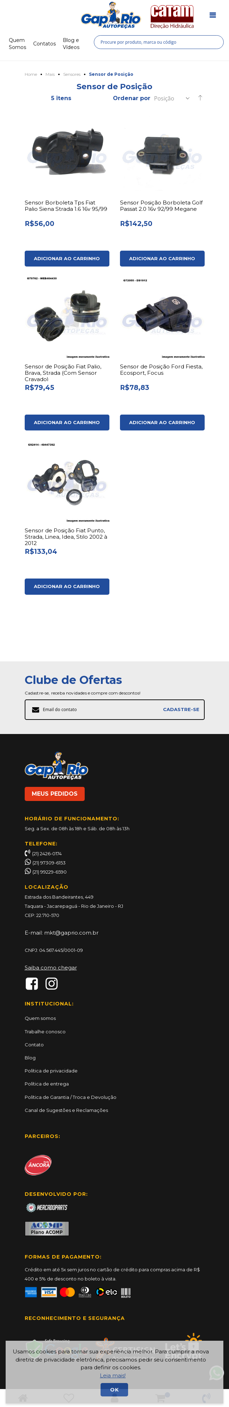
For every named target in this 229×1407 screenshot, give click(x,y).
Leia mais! (113, 1375)
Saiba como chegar (51, 967)
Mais (50, 73)
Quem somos (40, 1018)
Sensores (71, 73)
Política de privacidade (51, 1070)
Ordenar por (131, 97)
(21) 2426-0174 (43, 853)
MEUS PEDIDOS (55, 793)
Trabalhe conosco (45, 1031)
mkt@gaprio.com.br (71, 932)
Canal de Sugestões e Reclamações (66, 1110)
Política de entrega (47, 1084)
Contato (34, 1044)
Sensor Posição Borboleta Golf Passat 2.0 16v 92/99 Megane (156, 208)
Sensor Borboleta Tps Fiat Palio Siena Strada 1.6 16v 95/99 (67, 205)
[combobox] (159, 41)
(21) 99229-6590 (49, 872)
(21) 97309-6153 (49, 862)
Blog (30, 1057)
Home (31, 73)
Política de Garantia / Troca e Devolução (70, 1097)
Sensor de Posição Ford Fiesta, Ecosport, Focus (162, 379)
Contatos (44, 43)
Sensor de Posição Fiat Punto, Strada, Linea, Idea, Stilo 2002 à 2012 (66, 557)
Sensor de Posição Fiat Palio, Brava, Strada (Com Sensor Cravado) (64, 382)
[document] (114, 1372)
